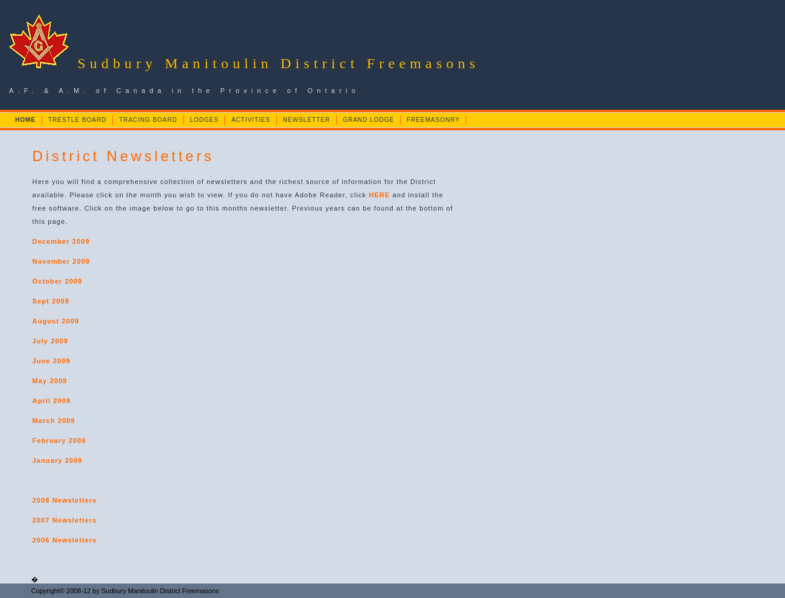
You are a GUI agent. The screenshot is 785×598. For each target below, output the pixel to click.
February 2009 (59, 440)
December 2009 (61, 241)
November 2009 (62, 261)
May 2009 (50, 380)
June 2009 (52, 360)
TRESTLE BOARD (77, 119)
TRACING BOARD (148, 119)
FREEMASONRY (433, 119)
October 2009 (58, 281)
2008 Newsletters (65, 500)
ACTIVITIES (250, 119)
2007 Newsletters (65, 520)
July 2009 (50, 341)
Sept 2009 (51, 301)
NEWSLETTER (306, 119)
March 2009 (54, 420)
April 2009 (52, 400)
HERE (379, 195)
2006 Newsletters (65, 540)
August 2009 (56, 321)
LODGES (204, 119)
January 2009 (58, 460)
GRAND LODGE (368, 119)
